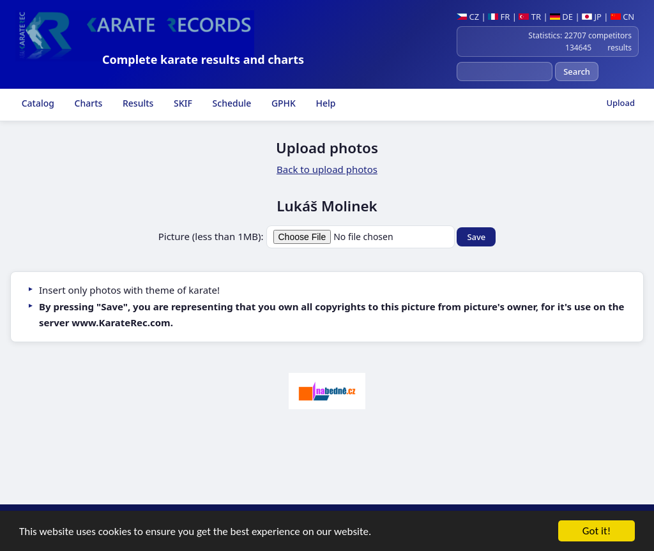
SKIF (181, 103)
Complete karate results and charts (203, 59)
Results (136, 103)
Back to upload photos (327, 169)
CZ (468, 16)
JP (592, 16)
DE (561, 16)
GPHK (282, 103)
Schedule (230, 103)
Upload (620, 103)
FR (499, 16)
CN (622, 16)
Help (325, 103)
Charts (87, 103)
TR (530, 16)
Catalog (36, 103)
